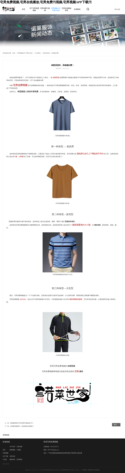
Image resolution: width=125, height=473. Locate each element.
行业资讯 (38, 53)
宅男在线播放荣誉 (12, 457)
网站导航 (6, 464)
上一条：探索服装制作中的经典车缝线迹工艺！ (19, 423)
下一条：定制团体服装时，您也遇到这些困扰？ (19, 426)
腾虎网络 (97, 470)
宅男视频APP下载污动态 (25, 53)
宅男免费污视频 (19, 448)
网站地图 (117, 9)
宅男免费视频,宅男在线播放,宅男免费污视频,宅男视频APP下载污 (46, 2)
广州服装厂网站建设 (87, 470)
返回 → (116, 424)
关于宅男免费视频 (12, 448)
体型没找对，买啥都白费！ (51, 53)
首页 (23, 9)
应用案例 (77, 9)
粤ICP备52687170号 (67, 470)
